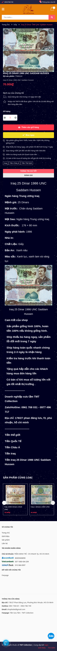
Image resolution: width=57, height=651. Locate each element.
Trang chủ (6, 533)
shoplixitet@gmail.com (16, 609)
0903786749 (8, 2)
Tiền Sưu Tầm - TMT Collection (21, 613)
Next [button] (53, 503)
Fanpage (5, 575)
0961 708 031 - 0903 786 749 (20, 606)
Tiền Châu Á (14, 163)
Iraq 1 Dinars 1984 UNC (40, 507)
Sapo (46, 645)
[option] (15, 499)
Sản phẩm (6, 540)
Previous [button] (4, 503)
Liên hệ (5, 543)
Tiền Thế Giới (27, 163)
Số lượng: (7, 111)
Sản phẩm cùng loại (17, 477)
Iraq (5, 163)
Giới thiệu (5, 536)
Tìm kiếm (51, 648)
